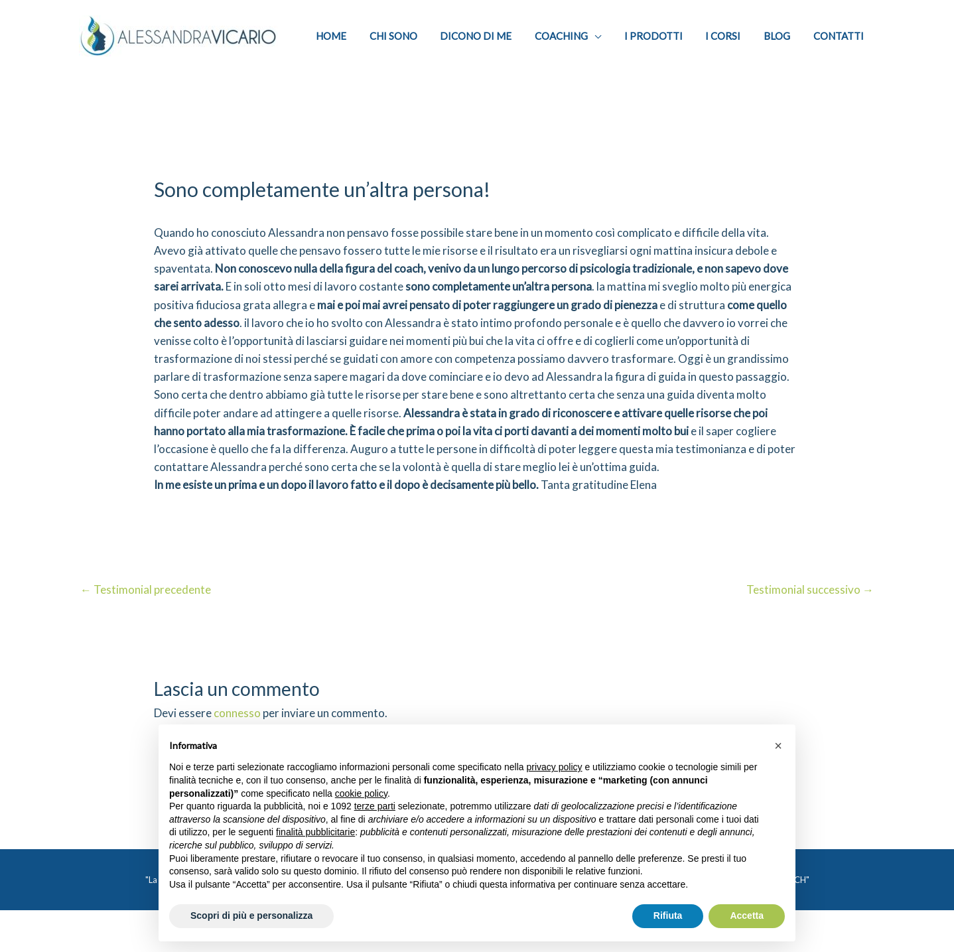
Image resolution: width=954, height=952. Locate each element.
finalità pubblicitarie (315, 832)
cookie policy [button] (361, 793)
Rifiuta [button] (668, 915)
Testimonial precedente (145, 600)
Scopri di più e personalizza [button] (251, 915)
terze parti (374, 806)
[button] (778, 745)
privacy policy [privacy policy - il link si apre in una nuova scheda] (554, 767)
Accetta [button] (747, 915)
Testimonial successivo (810, 600)
